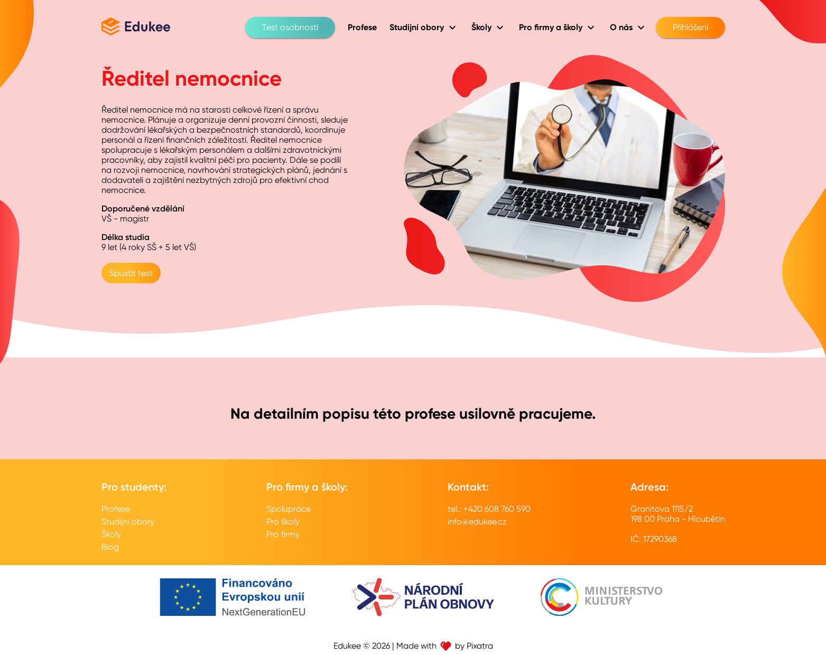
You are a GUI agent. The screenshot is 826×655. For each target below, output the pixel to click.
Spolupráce (288, 509)
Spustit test (131, 273)
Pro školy (283, 521)
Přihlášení (690, 27)
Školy (111, 534)
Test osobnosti (290, 27)
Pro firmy (283, 534)
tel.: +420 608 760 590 (489, 509)
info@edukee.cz (477, 521)
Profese (115, 509)
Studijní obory (127, 521)
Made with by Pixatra (444, 645)
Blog (110, 547)
